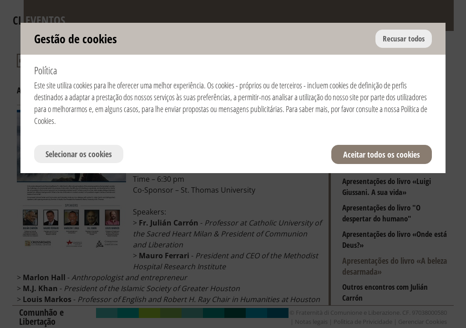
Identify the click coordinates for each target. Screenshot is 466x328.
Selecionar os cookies (79, 154)
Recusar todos (404, 38)
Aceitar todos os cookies (381, 154)
